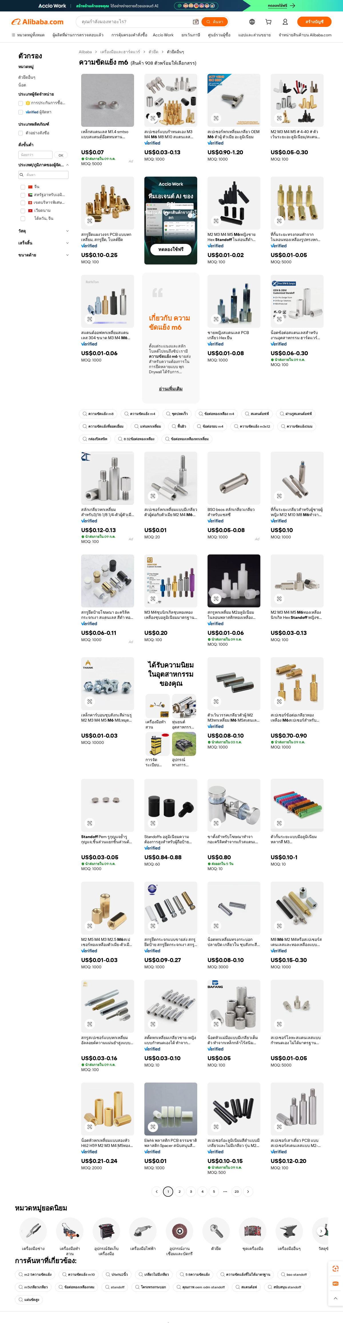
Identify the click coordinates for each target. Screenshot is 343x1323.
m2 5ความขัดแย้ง (35, 1274)
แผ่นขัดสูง (29, 1300)
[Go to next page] (248, 1191)
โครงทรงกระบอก (150, 1287)
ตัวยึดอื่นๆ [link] (175, 52)
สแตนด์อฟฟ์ (257, 414)
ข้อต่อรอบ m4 (210, 426)
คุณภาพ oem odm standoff (201, 1287)
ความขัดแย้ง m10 (78, 1274)
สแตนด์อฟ (246, 1287)
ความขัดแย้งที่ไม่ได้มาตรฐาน (245, 1274)
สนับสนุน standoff (284, 1287)
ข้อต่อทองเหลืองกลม (76, 1287)
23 (237, 1192)
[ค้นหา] (215, 21)
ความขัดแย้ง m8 (98, 414)
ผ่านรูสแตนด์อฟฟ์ (296, 414)
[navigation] (43, 622)
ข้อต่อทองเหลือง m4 (216, 414)
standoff (114, 1287)
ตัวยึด (153, 52)
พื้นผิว (179, 426)
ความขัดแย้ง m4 (139, 414)
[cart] (269, 22)
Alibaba (85, 52)
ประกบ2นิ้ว (117, 1274)
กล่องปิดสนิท (95, 439)
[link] (335, 1268)
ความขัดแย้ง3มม (296, 426)
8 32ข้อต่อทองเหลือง (136, 439)
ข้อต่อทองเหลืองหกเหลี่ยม (187, 439)
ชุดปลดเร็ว (177, 414)
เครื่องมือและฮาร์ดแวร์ (120, 52)
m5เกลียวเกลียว (33, 1287)
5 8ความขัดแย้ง (195, 1274)
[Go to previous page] (156, 1191)
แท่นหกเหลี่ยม (147, 426)
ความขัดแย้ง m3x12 (252, 426)
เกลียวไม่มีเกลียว (154, 1274)
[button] (195, 21)
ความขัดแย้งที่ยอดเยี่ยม (103, 426)
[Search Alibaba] (135, 22)
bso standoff (294, 1274)
